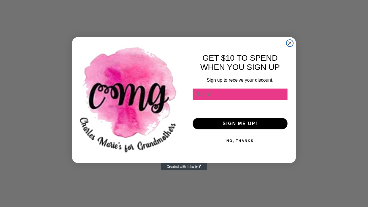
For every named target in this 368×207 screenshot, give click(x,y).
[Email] (240, 94)
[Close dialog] (289, 43)
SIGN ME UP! (240, 123)
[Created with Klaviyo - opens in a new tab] (184, 166)
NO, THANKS (240, 141)
